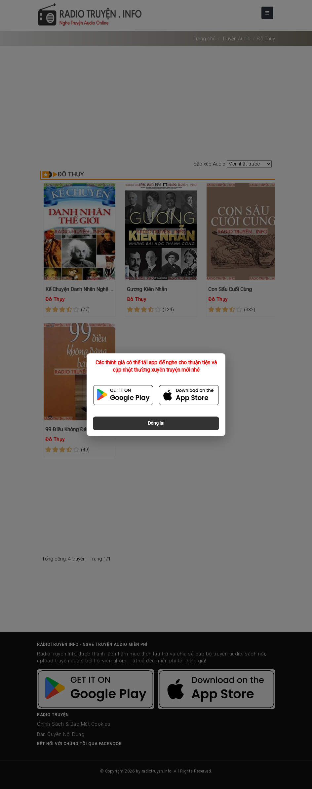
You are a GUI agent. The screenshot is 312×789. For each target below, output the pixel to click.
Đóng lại (156, 423)
